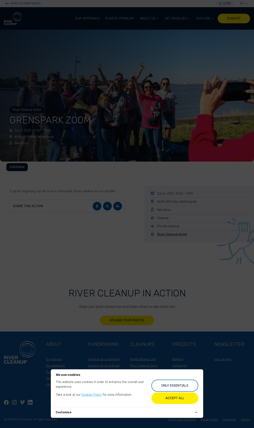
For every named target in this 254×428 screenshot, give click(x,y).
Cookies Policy (91, 395)
